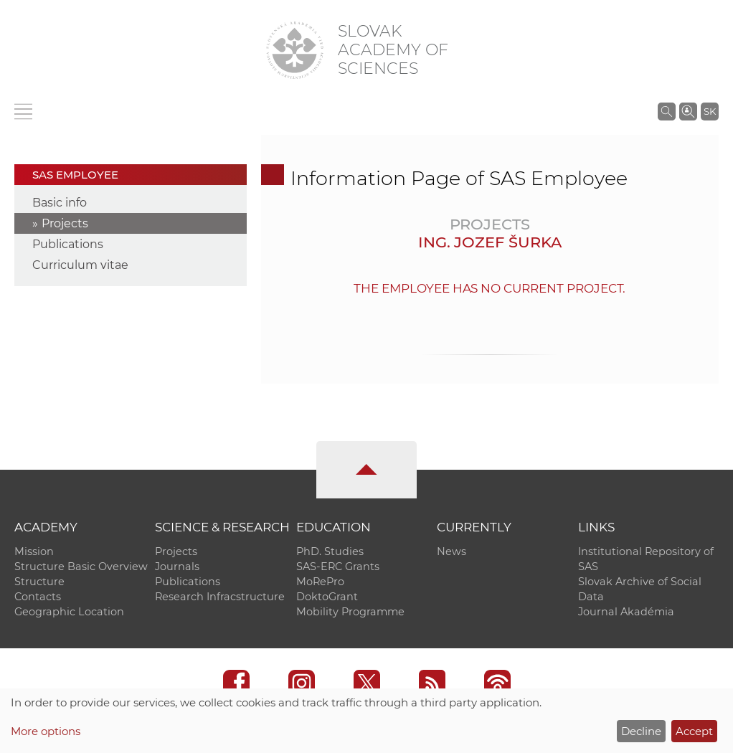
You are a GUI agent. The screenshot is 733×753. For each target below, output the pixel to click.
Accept (694, 731)
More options (45, 731)
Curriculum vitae (80, 265)
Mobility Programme (350, 611)
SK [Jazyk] (710, 111)
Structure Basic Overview (81, 566)
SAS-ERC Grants (337, 566)
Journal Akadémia (626, 611)
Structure (39, 581)
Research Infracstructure (220, 596)
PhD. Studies (330, 551)
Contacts (37, 596)
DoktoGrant (327, 596)
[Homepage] (294, 50)
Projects (65, 223)
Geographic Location (69, 611)
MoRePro (320, 581)
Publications (67, 244)
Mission (34, 551)
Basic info (59, 202)
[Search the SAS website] (667, 111)
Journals (177, 566)
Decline (641, 731)
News (451, 551)
